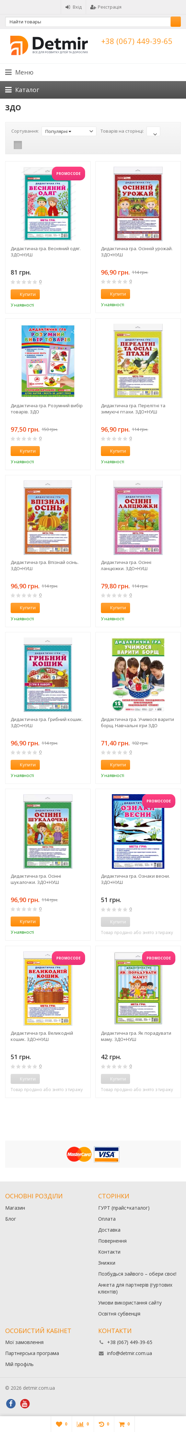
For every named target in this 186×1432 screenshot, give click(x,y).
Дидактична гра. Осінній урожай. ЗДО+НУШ (137, 251)
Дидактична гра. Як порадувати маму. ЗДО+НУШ (136, 1036)
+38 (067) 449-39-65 (137, 41)
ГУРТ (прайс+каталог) (124, 1208)
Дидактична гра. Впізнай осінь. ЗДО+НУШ (45, 565)
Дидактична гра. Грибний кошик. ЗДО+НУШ (47, 722)
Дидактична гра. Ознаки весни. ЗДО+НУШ (135, 879)
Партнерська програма (32, 1353)
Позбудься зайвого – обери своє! (137, 1273)
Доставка (109, 1229)
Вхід (73, 7)
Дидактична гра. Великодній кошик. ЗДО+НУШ (42, 1036)
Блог (10, 1218)
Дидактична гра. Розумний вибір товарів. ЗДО (47, 408)
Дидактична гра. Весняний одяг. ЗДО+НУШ (46, 251)
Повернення (112, 1240)
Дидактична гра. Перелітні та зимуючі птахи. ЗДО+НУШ (133, 408)
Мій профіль (19, 1364)
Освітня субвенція (119, 1313)
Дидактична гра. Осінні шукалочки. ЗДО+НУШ (36, 879)
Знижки (106, 1262)
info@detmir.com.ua (129, 1353)
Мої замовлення (24, 1342)
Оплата (107, 1218)
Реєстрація (105, 7)
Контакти (109, 1251)
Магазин (15, 1208)
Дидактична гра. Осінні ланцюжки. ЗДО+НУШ (126, 565)
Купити (24, 294)
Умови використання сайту (130, 1302)
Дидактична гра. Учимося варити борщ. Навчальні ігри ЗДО (137, 722)
